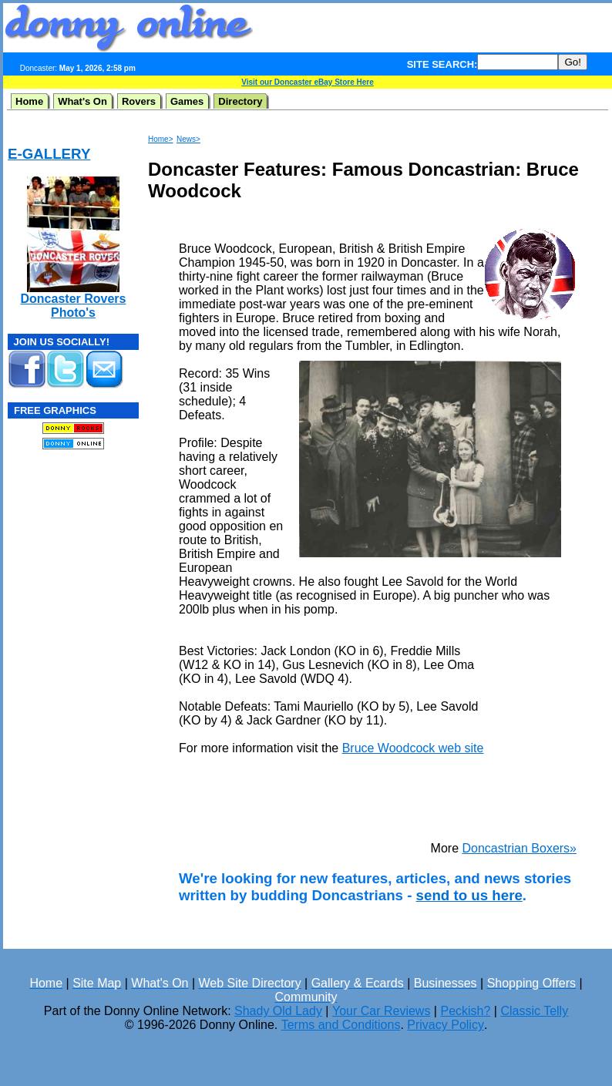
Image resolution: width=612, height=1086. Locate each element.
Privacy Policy (445, 1024)
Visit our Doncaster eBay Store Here (307, 82)
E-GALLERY (49, 154)
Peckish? (465, 1010)
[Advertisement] (54, 555)
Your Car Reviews (381, 1010)
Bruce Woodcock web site (413, 748)
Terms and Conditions (341, 1024)
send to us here (469, 895)
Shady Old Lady (278, 1010)
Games (186, 101)
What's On (82, 101)
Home (29, 101)
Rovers (139, 101)
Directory (240, 101)
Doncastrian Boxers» (519, 848)
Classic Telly (534, 1010)
